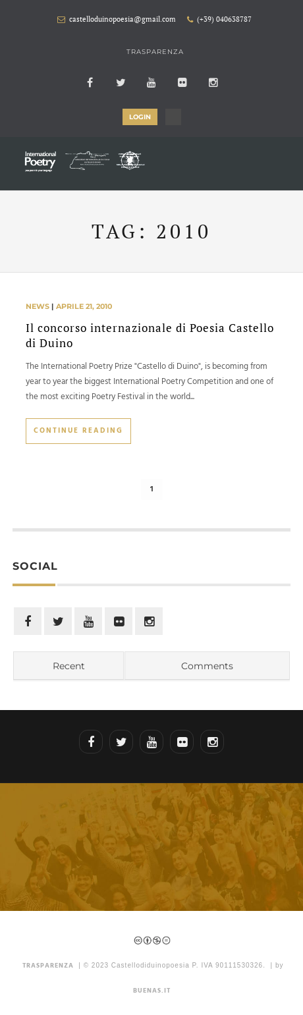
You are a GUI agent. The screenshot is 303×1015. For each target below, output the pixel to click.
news (37, 306)
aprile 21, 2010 (84, 306)
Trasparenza (155, 51)
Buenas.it (152, 990)
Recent (69, 666)
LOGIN (140, 117)
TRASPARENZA (48, 965)
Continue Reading (78, 431)
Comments (207, 666)
